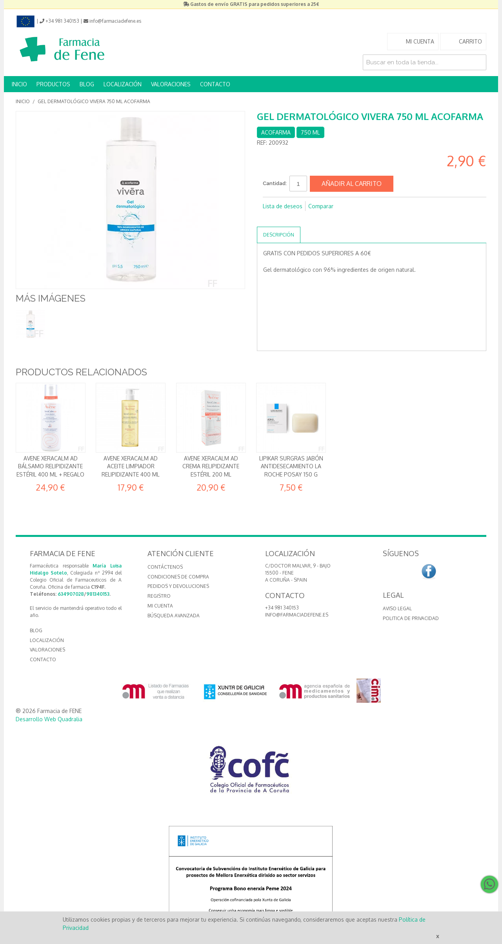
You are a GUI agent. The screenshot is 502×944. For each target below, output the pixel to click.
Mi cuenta (160, 606)
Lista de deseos (282, 206)
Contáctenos (165, 567)
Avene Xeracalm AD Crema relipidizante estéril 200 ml (210, 466)
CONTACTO (215, 84)
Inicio (23, 101)
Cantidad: (275, 183)
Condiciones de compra (178, 577)
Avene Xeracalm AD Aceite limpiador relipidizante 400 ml (131, 466)
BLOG (87, 84)
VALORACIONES (171, 84)
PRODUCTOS (53, 84)
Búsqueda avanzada (173, 615)
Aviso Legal (397, 608)
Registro (159, 596)
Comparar (320, 206)
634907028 (71, 594)
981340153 (97, 594)
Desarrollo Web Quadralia (49, 719)
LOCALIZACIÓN (123, 84)
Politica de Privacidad (411, 618)
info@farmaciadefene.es (296, 615)
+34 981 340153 (282, 608)
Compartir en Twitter (286, 219)
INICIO (19, 84)
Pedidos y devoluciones (178, 586)
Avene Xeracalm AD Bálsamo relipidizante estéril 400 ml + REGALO (50, 466)
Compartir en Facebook (271, 219)
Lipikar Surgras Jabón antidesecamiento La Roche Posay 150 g (291, 466)
